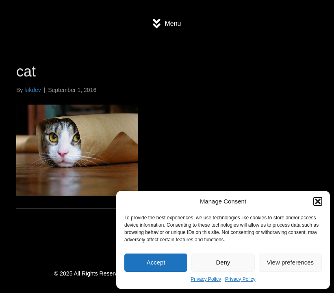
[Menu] (167, 23)
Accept (156, 262)
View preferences (290, 262)
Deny (223, 262)
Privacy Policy (206, 279)
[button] (318, 201)
